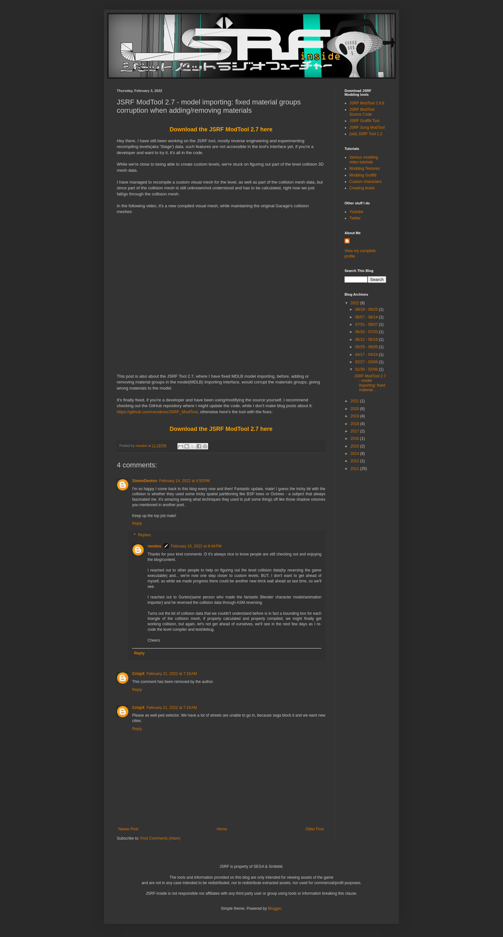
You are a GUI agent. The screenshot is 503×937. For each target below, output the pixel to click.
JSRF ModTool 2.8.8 (366, 103)
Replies (144, 535)
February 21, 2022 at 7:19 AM (172, 707)
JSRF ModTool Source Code (362, 111)
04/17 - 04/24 (367, 354)
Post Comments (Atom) (160, 838)
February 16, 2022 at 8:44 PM (196, 546)
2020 (355, 409)
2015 (355, 446)
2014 (355, 453)
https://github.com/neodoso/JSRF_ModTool (157, 411)
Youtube (356, 212)
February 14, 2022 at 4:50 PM (184, 481)
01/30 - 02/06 (367, 369)
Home (222, 829)
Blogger (274, 908)
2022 (355, 303)
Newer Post (128, 829)
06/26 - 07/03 (367, 332)
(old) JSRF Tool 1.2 (365, 134)
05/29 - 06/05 (367, 347)
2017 (355, 431)
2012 (355, 461)
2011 (355, 468)
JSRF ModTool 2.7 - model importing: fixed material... (370, 383)
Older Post (314, 829)
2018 (355, 424)
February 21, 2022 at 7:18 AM (172, 673)
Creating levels (362, 188)
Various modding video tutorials (363, 159)
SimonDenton (144, 481)
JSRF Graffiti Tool (364, 121)
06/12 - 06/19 (367, 339)
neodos (154, 546)
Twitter (355, 218)
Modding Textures (364, 168)
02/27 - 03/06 (367, 362)
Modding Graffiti (363, 175)
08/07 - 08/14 (367, 317)
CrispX (138, 673)
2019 (355, 416)
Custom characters (365, 181)
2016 (355, 438)
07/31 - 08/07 (367, 324)
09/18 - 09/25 (367, 309)
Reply (137, 523)
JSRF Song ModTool (367, 127)
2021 (355, 401)
